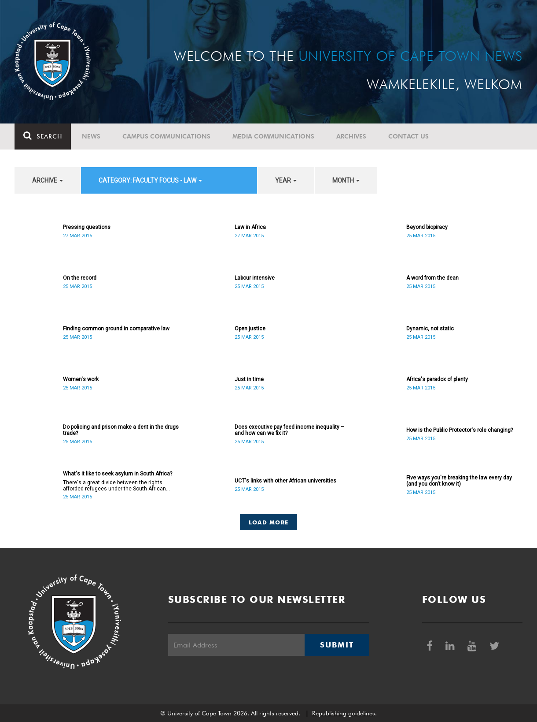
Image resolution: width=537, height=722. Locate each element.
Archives (351, 136)
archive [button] (47, 180)
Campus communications (166, 136)
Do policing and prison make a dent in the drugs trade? (121, 430)
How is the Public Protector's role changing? (459, 430)
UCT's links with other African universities (285, 481)
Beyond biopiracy (427, 227)
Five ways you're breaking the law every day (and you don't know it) (459, 481)
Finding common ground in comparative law (116, 328)
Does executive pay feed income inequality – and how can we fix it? (289, 430)
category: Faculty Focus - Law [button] (150, 180)
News (91, 136)
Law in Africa (250, 227)
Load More (269, 522)
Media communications (273, 136)
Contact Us (408, 136)
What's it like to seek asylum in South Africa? (117, 474)
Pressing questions (86, 227)
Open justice (250, 328)
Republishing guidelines (343, 713)
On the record (79, 278)
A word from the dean (432, 278)
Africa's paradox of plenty (437, 379)
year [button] (286, 180)
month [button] (346, 180)
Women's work (81, 379)
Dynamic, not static (430, 328)
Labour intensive (255, 278)
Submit (336, 644)
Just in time (249, 379)
